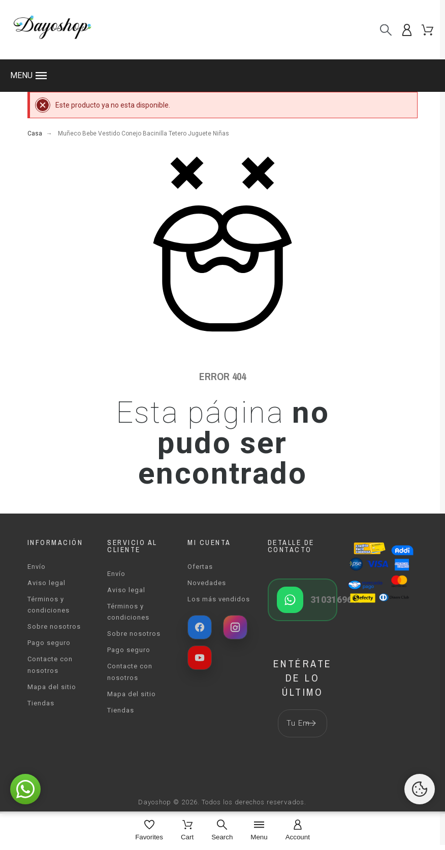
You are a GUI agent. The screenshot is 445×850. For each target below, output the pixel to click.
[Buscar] (385, 29)
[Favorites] (149, 831)
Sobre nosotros (54, 626)
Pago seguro (49, 643)
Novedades (206, 583)
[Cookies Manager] (419, 789)
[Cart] (187, 831)
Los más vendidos (218, 599)
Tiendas (40, 703)
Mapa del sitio (51, 687)
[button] (222, 75)
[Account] (297, 831)
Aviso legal (46, 583)
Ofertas (200, 566)
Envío (36, 566)
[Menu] (258, 831)
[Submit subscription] (311, 723)
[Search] (222, 831)
